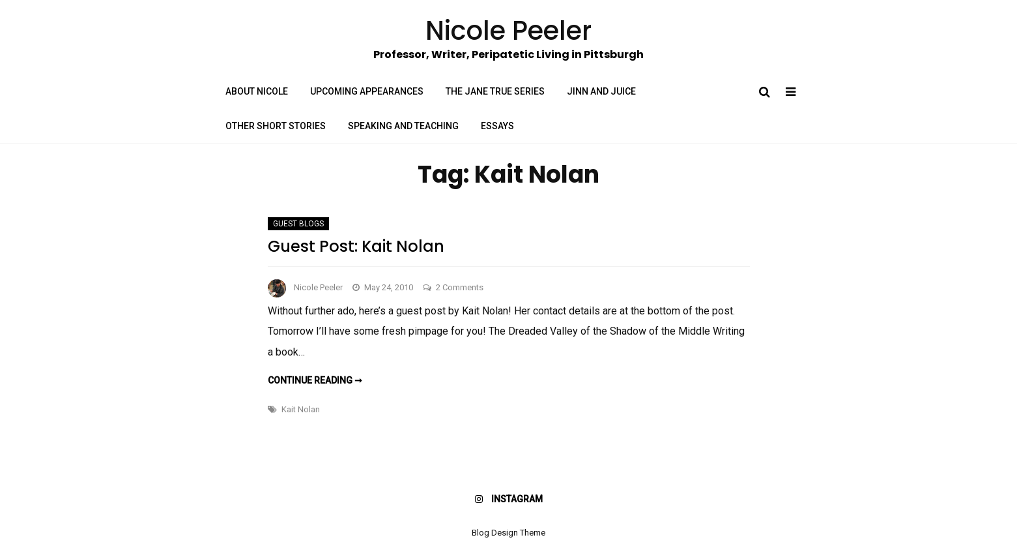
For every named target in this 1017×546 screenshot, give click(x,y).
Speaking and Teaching (403, 126)
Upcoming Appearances (366, 91)
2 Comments (459, 287)
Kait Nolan (300, 409)
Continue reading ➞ (315, 380)
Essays (497, 126)
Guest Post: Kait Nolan (356, 246)
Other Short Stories (275, 126)
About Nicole (256, 91)
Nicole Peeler (318, 287)
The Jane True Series (495, 91)
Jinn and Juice (601, 91)
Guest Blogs (298, 223)
